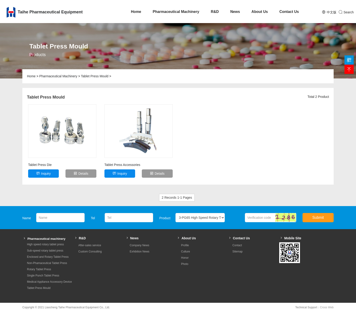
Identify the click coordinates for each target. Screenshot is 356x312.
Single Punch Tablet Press (43, 275)
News (235, 12)
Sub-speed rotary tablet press (45, 250)
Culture (185, 251)
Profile (185, 245)
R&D (215, 12)
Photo (184, 264)
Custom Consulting (90, 251)
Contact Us (289, 12)
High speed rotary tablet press (45, 244)
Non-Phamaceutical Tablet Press (47, 263)
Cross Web (327, 307)
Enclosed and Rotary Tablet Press (48, 256)
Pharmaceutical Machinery (176, 12)
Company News (139, 245)
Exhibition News (139, 251)
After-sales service (89, 245)
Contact (237, 245)
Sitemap (237, 251)
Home (136, 12)
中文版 (331, 12)
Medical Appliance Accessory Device (49, 281)
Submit (318, 217)
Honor (185, 257)
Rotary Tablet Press (39, 269)
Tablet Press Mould (94, 76)
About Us (260, 12)
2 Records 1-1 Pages (177, 197)
